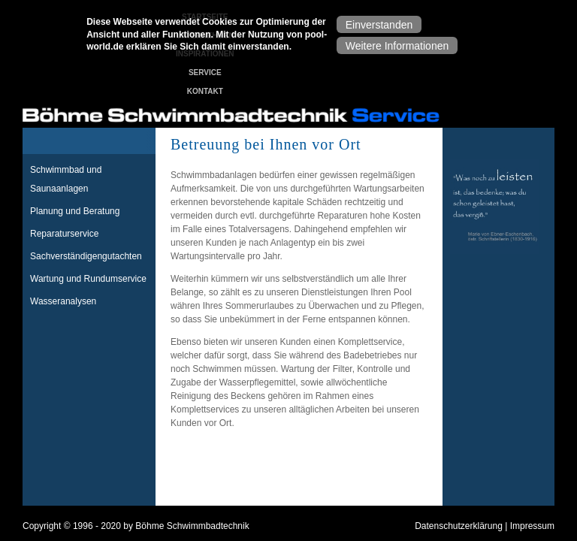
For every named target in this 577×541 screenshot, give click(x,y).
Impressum (532, 526)
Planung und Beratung (74, 211)
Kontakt (205, 91)
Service (205, 72)
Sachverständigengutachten (86, 256)
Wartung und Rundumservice (88, 279)
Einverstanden (379, 22)
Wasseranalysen (63, 301)
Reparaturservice (64, 233)
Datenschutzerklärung (459, 526)
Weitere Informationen (397, 43)
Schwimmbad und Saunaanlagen (65, 179)
